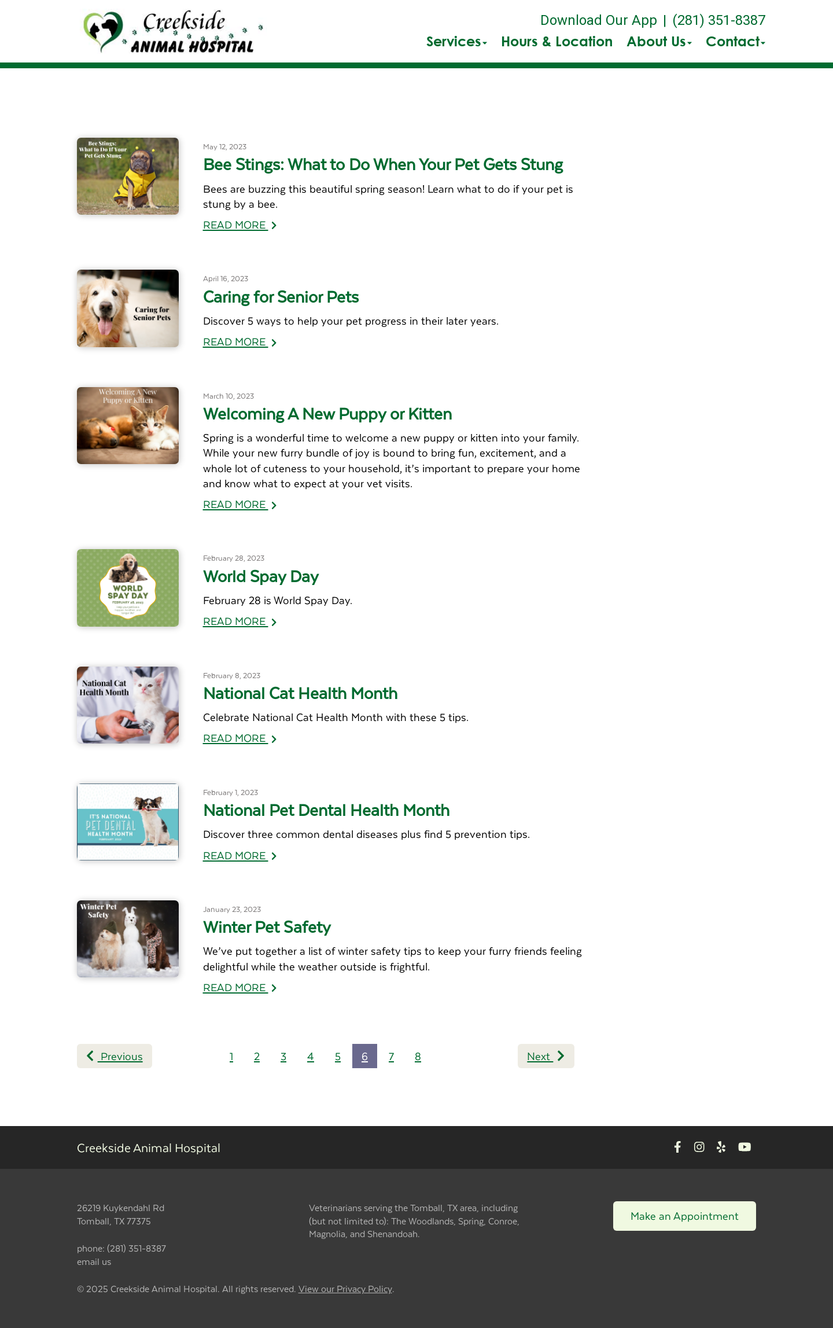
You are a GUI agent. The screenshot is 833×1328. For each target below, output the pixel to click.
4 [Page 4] (310, 1055)
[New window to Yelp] (721, 1148)
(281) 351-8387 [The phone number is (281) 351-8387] (718, 20)
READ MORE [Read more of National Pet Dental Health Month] (240, 855)
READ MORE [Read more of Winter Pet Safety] (240, 986)
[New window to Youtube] (745, 1148)
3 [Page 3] (283, 1055)
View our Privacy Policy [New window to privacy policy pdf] (345, 1289)
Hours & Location (557, 41)
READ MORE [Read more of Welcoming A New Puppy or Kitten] (240, 503)
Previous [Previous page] (114, 1055)
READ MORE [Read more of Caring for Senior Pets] (240, 341)
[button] (173, 31)
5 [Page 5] (338, 1055)
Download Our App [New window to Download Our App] (598, 20)
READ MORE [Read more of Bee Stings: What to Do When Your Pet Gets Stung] (240, 224)
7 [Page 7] (391, 1055)
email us (94, 1261)
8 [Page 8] (418, 1055)
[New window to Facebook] (678, 1148)
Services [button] (456, 41)
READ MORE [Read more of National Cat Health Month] (240, 737)
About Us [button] (659, 41)
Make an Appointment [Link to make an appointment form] (685, 1215)
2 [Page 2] (257, 1055)
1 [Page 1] (231, 1055)
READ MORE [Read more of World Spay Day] (240, 620)
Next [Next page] (546, 1055)
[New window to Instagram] (699, 1148)
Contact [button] (735, 41)
